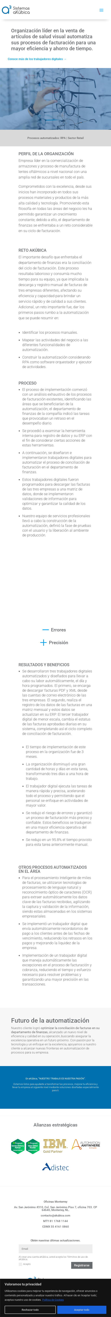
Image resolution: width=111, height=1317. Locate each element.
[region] (55, 1298)
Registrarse (82, 1265)
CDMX (55, 1226)
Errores (58, 630)
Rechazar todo (30, 1309)
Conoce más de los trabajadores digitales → (37, 59)
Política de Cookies (53, 1299)
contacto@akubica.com (55, 1215)
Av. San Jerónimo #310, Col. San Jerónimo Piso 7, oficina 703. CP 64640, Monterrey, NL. (55, 1209)
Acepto (25, 1264)
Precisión (58, 642)
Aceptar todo (81, 1309)
